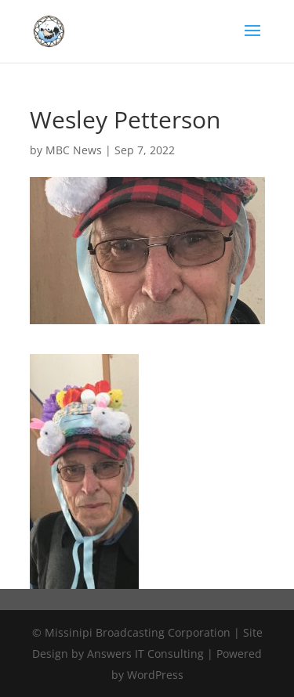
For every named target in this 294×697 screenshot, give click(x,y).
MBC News (73, 150)
